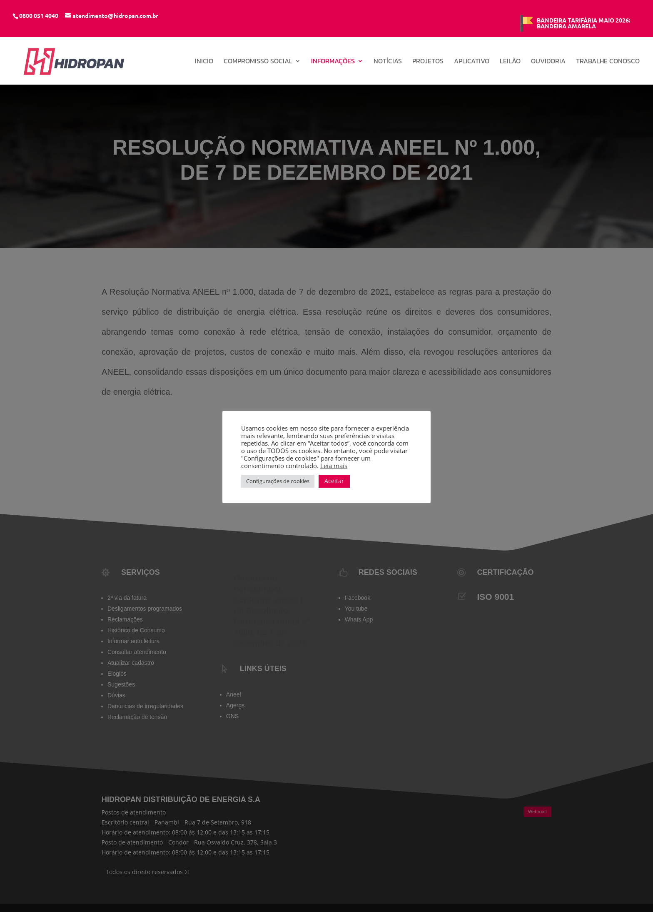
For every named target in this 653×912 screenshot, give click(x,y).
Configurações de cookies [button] (277, 481)
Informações (333, 62)
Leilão (510, 62)
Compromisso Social (258, 62)
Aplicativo (471, 62)
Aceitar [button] (334, 481)
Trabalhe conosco (608, 62)
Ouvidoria (548, 62)
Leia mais (333, 465)
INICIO (204, 62)
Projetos (428, 62)
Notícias (388, 62)
